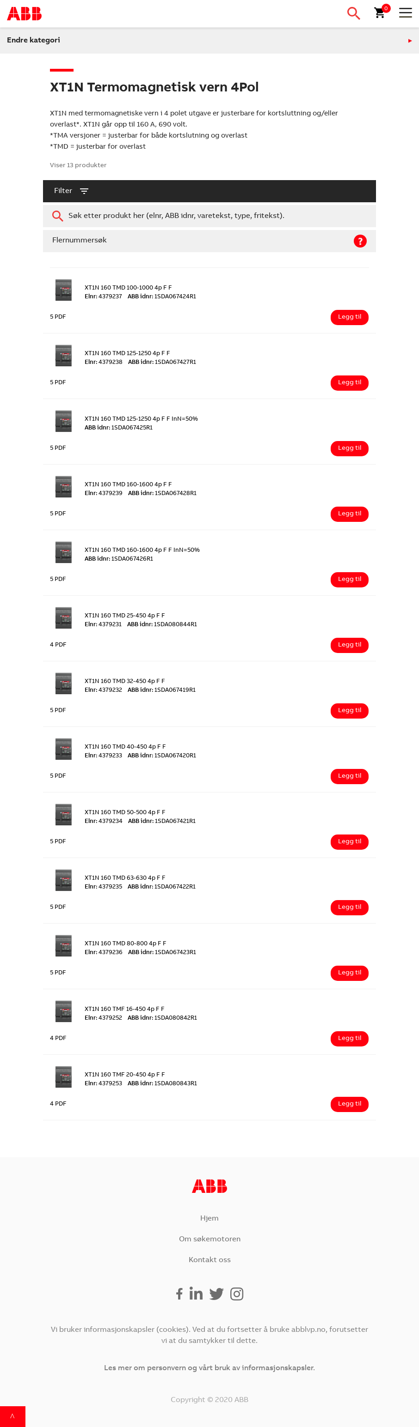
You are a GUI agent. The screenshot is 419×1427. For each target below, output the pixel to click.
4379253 (103, 1084)
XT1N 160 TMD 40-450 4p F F (125, 747)
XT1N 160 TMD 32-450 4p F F (125, 682)
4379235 (103, 887)
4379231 (103, 625)
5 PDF (58, 317)
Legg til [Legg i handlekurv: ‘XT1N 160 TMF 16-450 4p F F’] (349, 1038)
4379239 (104, 494)
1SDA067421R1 (162, 822)
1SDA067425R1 (119, 428)
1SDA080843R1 (162, 1084)
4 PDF (58, 645)
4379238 (104, 363)
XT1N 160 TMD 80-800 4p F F (125, 944)
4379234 (104, 822)
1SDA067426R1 (119, 559)
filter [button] (72, 191)
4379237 (103, 297)
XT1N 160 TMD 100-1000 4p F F (128, 288)
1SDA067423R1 (162, 953)
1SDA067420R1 (162, 756)
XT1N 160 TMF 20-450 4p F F (125, 1075)
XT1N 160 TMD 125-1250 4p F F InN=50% (141, 420)
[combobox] (209, 216)
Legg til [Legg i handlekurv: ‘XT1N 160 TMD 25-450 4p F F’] (349, 645)
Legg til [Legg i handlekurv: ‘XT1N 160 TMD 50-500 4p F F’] (349, 842)
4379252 (103, 1019)
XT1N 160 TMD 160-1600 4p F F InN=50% (142, 551)
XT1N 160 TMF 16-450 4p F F (125, 1010)
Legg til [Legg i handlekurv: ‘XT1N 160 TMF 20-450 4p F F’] (349, 1104)
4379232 (103, 691)
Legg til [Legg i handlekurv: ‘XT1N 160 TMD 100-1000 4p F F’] (349, 317)
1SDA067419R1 (162, 691)
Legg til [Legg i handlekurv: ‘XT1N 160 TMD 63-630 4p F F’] (349, 907)
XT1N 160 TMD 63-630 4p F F (125, 879)
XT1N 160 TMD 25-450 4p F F (125, 616)
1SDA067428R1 (162, 494)
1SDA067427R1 (162, 363)
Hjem (209, 1218)
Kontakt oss (210, 1260)
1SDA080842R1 (162, 1019)
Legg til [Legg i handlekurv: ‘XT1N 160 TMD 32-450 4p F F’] (349, 710)
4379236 (104, 953)
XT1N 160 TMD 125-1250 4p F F (127, 354)
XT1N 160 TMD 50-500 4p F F (125, 813)
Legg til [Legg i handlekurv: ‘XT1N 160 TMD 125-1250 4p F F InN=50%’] (349, 448)
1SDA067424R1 (162, 297)
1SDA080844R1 (162, 625)
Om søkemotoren (209, 1239)
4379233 (103, 756)
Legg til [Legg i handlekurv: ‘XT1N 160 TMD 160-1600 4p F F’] (349, 514)
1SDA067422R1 (162, 887)
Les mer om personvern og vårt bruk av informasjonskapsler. (209, 1368)
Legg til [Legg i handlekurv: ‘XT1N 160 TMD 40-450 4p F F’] (349, 776)
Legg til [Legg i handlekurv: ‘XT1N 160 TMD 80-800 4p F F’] (349, 973)
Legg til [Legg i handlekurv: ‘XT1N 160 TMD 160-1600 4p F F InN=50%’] (349, 579)
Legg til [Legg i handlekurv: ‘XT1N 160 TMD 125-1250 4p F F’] (349, 383)
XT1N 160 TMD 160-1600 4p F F (128, 485)
